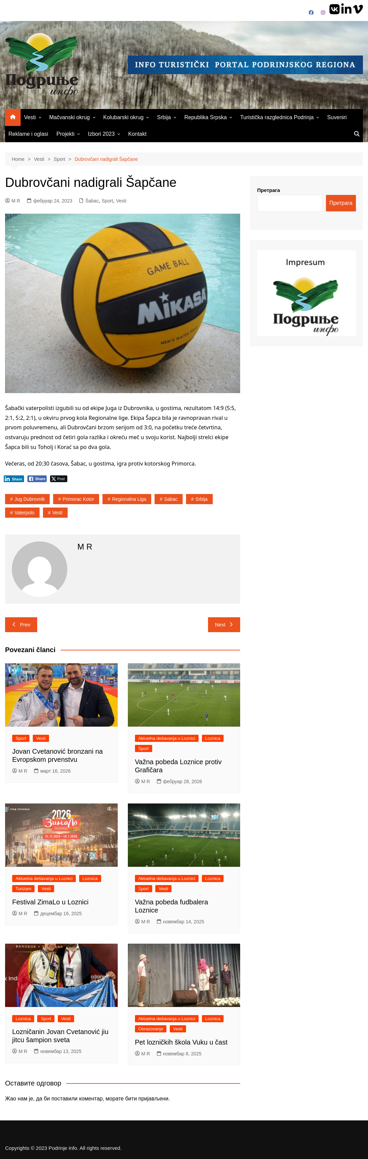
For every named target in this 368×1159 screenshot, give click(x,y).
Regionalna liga (129, 499)
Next (224, 624)
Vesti (30, 117)
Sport (107, 200)
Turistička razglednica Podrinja (277, 117)
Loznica (213, 738)
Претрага (268, 190)
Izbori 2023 (101, 134)
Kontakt (137, 134)
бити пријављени (146, 1098)
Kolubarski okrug (123, 117)
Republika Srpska (205, 117)
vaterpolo (24, 512)
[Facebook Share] (37, 478)
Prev (21, 624)
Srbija (164, 117)
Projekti (65, 134)
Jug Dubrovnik (30, 499)
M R (12, 200)
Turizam (23, 888)
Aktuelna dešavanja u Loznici (166, 738)
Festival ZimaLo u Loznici (50, 902)
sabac (171, 499)
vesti (57, 512)
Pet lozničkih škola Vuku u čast (181, 1042)
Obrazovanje (150, 1028)
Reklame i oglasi (28, 134)
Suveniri (337, 117)
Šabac (92, 200)
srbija (202, 499)
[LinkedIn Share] (14, 478)
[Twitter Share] (58, 478)
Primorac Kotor (78, 499)
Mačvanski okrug (69, 117)
